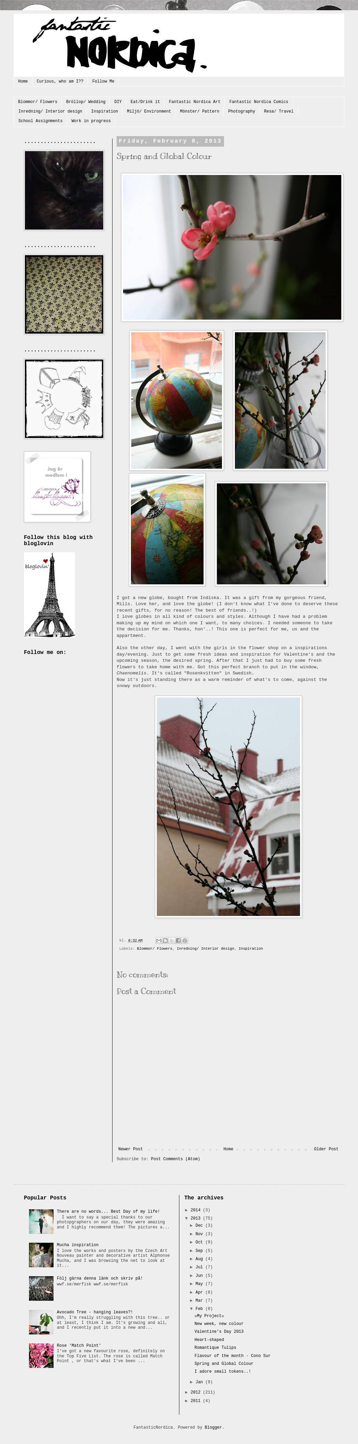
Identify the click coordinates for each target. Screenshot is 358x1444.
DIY (118, 102)
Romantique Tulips (215, 1347)
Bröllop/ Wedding (85, 102)
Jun (200, 1275)
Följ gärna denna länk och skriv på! (100, 1278)
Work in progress (91, 121)
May (200, 1284)
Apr (200, 1292)
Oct (200, 1242)
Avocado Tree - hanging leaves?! (95, 1312)
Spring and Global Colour (223, 1363)
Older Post (326, 1149)
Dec (200, 1225)
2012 (197, 1392)
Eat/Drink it (145, 102)
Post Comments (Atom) (175, 1159)
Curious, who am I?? (60, 81)
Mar (200, 1300)
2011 (197, 1401)
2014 (197, 1210)
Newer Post (130, 1149)
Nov (200, 1234)
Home (23, 81)
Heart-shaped (209, 1340)
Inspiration (104, 111)
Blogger (213, 1427)
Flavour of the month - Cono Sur (232, 1356)
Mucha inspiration (78, 1245)
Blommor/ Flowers (37, 102)
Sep (200, 1251)
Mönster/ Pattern (199, 111)
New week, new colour (218, 1324)
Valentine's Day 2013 (218, 1331)
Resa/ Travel (279, 111)
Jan (200, 1382)
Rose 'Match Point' (79, 1345)
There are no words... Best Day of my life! (108, 1211)
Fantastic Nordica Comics (258, 102)
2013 (197, 1218)
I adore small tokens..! (222, 1371)
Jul (200, 1267)
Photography (241, 111)
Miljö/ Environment (149, 111)
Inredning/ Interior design (50, 111)
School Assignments (40, 121)
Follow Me (103, 81)
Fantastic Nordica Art (194, 102)
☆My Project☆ (209, 1316)
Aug (200, 1259)
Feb (200, 1309)
